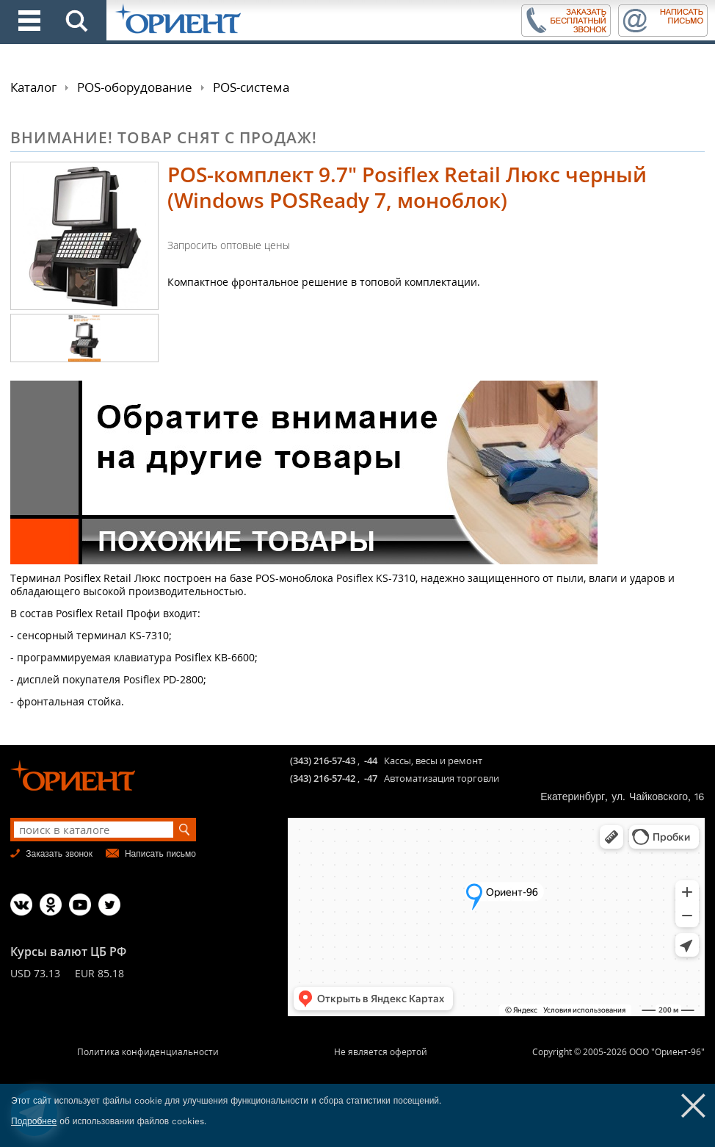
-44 (370, 760)
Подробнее (34, 1121)
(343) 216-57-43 (322, 760)
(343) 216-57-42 (322, 778)
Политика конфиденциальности (148, 1052)
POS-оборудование (134, 87)
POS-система (251, 87)
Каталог (33, 87)
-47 (370, 778)
